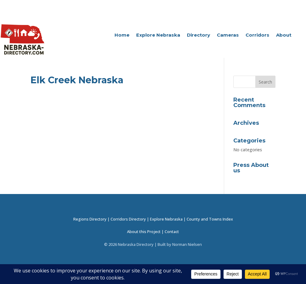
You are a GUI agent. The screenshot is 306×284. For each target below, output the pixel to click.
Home (122, 35)
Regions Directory (90, 219)
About (283, 35)
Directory (198, 35)
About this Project (144, 231)
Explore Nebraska (158, 35)
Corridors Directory (128, 219)
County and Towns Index (210, 219)
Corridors (257, 35)
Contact (172, 231)
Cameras (228, 35)
